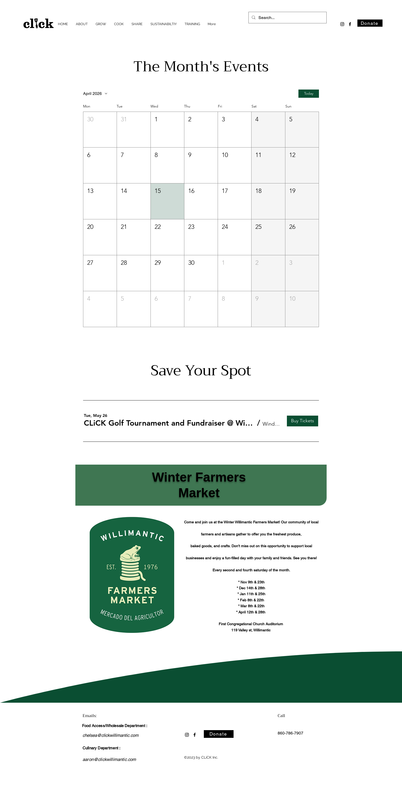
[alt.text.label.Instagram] (342, 24)
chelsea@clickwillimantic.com (110, 735)
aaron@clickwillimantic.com (109, 759)
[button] (100, 130)
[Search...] (287, 17)
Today (308, 93)
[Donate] (370, 23)
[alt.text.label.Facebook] (350, 24)
